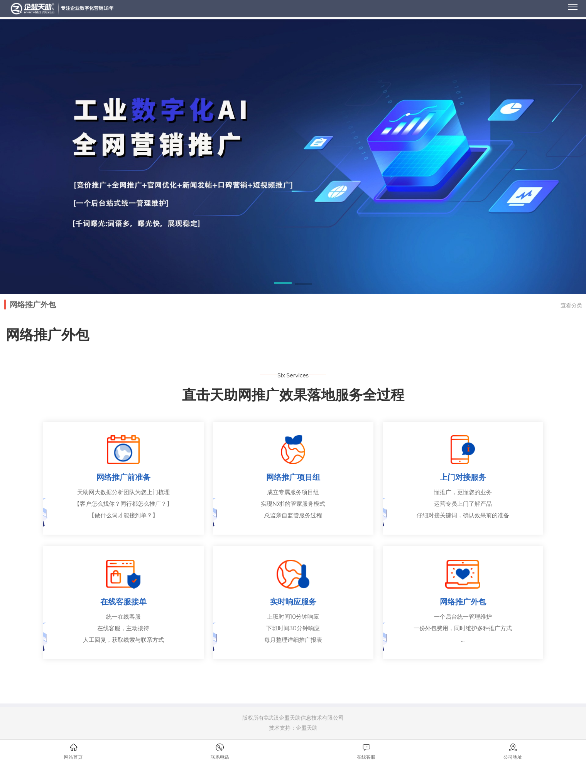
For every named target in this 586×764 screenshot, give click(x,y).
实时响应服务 (293, 602)
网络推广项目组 (293, 477)
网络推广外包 (463, 602)
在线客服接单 (123, 602)
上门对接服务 (463, 477)
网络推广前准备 (123, 477)
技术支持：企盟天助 (293, 728)
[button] (283, 284)
